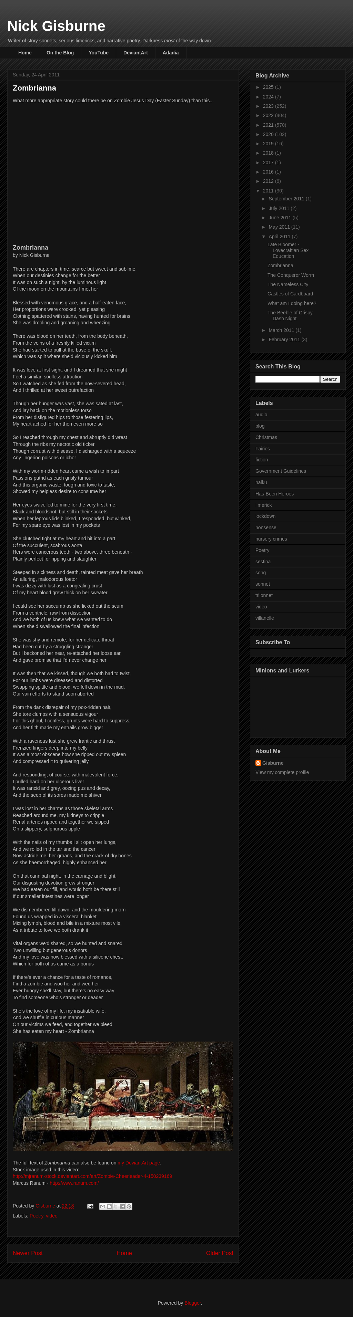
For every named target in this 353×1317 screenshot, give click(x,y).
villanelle (264, 618)
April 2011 (280, 236)
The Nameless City (288, 284)
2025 (269, 87)
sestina (263, 561)
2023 (269, 106)
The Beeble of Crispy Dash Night (290, 315)
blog (259, 426)
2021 (269, 125)
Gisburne (272, 763)
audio (261, 414)
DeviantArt (135, 52)
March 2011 (282, 330)
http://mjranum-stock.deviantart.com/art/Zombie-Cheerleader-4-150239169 (92, 1176)
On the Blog (60, 52)
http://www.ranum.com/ (74, 1183)
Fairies (262, 448)
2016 (269, 172)
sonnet (262, 584)
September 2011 (287, 198)
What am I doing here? (292, 303)
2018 (269, 153)
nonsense (265, 527)
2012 (269, 181)
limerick (263, 505)
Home (25, 52)
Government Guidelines (280, 471)
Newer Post (28, 1253)
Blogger (192, 1303)
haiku (261, 482)
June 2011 (280, 217)
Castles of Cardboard (290, 293)
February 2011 (285, 339)
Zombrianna (280, 265)
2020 (269, 134)
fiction (261, 459)
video (51, 1216)
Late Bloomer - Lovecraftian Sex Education (288, 250)
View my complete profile (282, 772)
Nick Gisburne (56, 26)
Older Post (219, 1253)
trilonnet (264, 595)
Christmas (266, 437)
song (260, 572)
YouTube (99, 52)
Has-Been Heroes (274, 494)
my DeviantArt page (139, 1163)
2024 (269, 97)
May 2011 (280, 227)
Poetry (36, 1216)
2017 (269, 162)
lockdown (265, 516)
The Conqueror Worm (291, 275)
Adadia (171, 52)
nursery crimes (271, 539)
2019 (269, 143)
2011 (269, 191)
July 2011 (280, 208)
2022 (269, 115)
